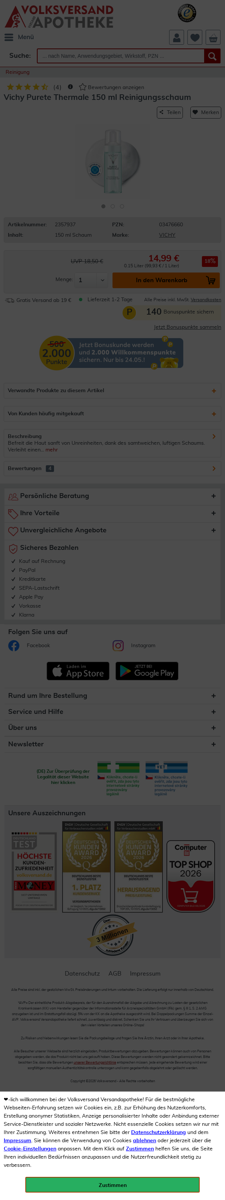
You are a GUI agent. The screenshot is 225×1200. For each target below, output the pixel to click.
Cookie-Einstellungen (30, 1149)
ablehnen (144, 1140)
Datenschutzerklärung (158, 1132)
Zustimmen (140, 1149)
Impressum (17, 1140)
